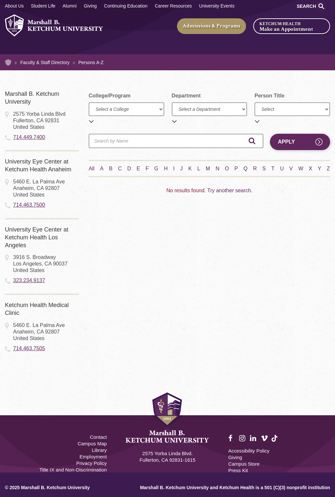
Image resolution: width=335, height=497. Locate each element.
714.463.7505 (29, 348)
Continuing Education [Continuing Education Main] (126, 6)
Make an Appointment (286, 29)
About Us (14, 6)
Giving (90, 6)
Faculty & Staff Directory (45, 62)
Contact (98, 437)
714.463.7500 (29, 205)
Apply (286, 142)
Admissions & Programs (211, 25)
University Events (217, 6)
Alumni (69, 6)
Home (8, 62)
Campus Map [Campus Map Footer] (92, 443)
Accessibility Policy (249, 451)
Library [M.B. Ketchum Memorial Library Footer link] (99, 450)
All (92, 168)
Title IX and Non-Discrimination (73, 469)
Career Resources (173, 6)
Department (186, 95)
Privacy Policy (91, 463)
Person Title (269, 95)
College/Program (110, 95)
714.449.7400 (29, 137)
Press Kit (238, 470)
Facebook (232, 438)
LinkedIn (253, 438)
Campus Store (244, 464)
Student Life (43, 6)
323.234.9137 (29, 280)
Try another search (229, 190)
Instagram (242, 438)
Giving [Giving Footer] (235, 457)
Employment (93, 456)
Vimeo (264, 438)
